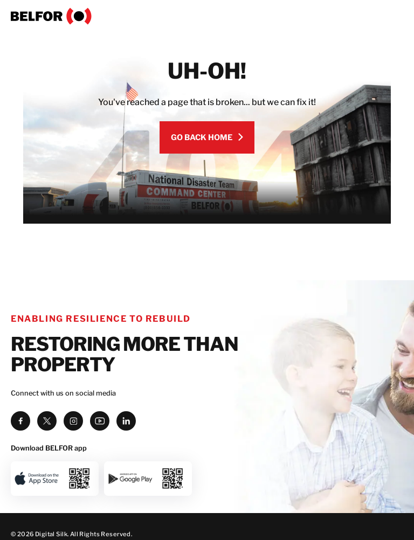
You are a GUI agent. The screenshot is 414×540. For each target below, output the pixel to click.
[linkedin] (126, 421)
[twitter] (47, 421)
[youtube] (99, 421)
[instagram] (73, 421)
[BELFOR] (207, 16)
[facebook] (20, 421)
